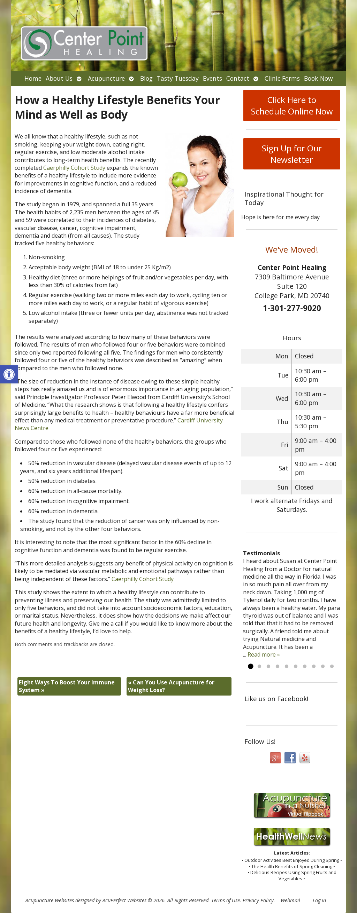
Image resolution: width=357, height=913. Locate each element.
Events (212, 78)
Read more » (264, 654)
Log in (319, 900)
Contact (237, 78)
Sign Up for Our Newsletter (292, 153)
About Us (59, 78)
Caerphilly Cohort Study (74, 168)
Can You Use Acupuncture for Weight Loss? (171, 686)
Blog (146, 78)
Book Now (318, 78)
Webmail (290, 900)
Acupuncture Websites (49, 900)
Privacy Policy (258, 900)
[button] (9, 374)
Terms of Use (225, 900)
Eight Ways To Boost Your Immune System (67, 686)
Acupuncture (106, 78)
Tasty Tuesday (178, 78)
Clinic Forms (282, 78)
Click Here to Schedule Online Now (292, 105)
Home (32, 78)
